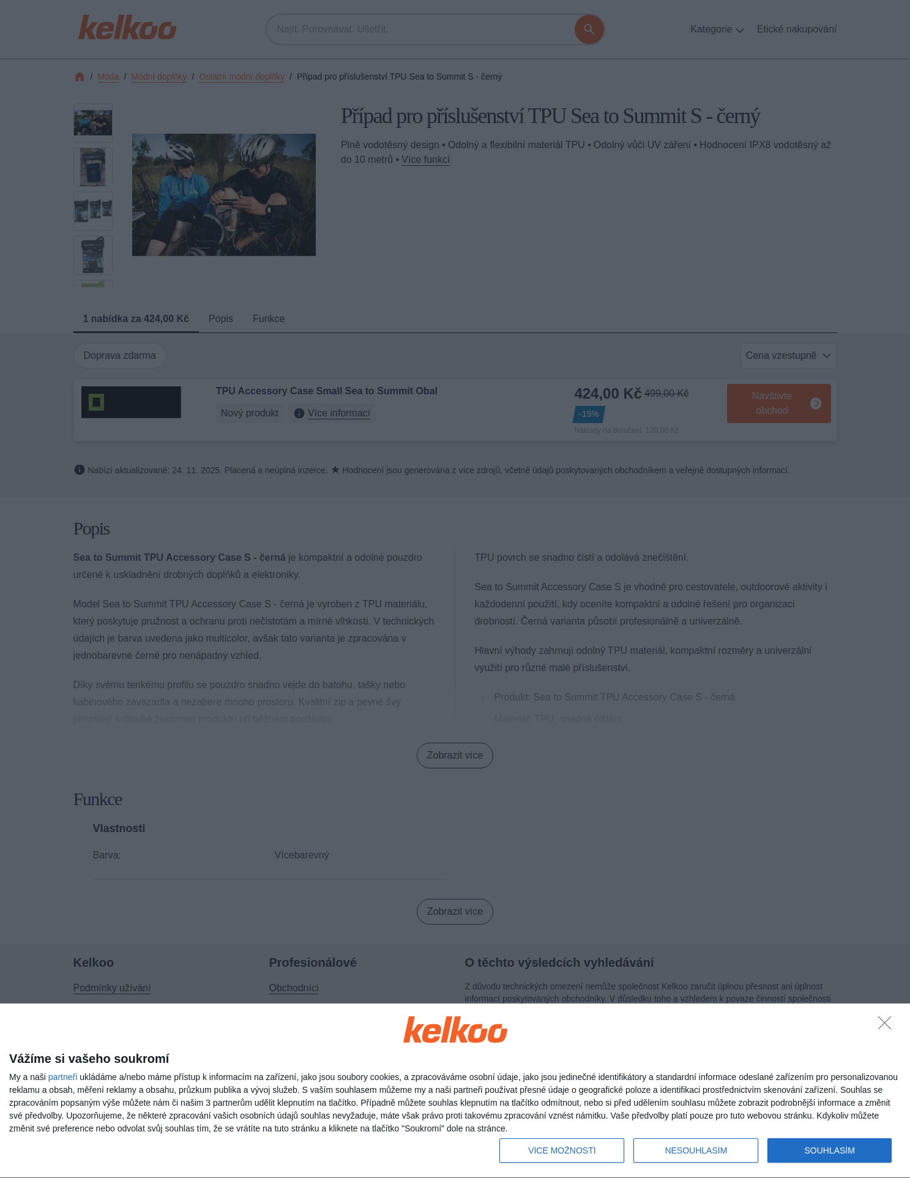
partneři (62, 1077)
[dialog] (455, 1091)
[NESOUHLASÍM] (888, 1026)
